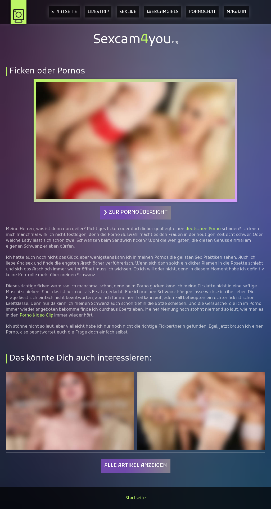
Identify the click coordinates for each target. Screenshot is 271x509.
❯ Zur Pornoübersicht (135, 212)
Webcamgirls (162, 12)
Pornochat (202, 12)
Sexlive (127, 12)
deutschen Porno (203, 229)
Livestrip (98, 12)
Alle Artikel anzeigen (135, 465)
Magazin (236, 12)
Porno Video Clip (36, 315)
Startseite (64, 12)
